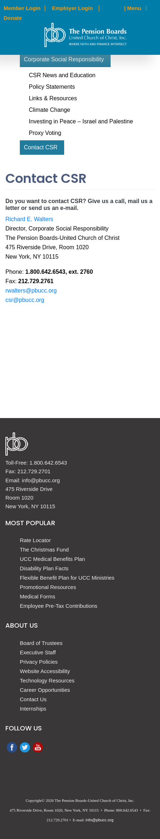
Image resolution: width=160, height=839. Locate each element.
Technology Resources (47, 680)
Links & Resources (53, 98)
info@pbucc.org (100, 820)
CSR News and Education (62, 75)
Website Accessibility (45, 671)
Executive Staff (38, 652)
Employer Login (72, 8)
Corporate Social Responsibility (64, 59)
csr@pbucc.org (24, 300)
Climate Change (49, 110)
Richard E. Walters (29, 219)
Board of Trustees (41, 643)
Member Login (22, 8)
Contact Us (33, 699)
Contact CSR (40, 147)
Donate (13, 18)
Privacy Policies (39, 662)
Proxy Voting (45, 133)
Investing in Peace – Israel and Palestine (81, 121)
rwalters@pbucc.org (31, 290)
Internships (33, 709)
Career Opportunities (45, 690)
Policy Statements (52, 87)
